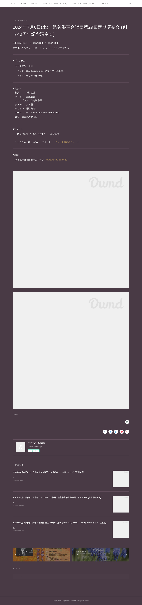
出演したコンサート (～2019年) (84, 3)
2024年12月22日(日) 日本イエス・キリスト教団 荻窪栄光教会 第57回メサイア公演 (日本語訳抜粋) (57, 497)
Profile (23, 3)
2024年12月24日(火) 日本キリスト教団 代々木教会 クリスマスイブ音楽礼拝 (48, 472)
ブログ (128, 3)
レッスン (117, 3)
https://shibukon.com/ (56, 160)
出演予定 (34, 3)
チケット (105, 3)
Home (13, 3)
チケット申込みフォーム (67, 142)
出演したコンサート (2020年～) (55, 3)
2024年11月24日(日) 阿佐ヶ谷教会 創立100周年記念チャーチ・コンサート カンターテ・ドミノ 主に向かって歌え (64, 523)
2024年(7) (16, 414)
